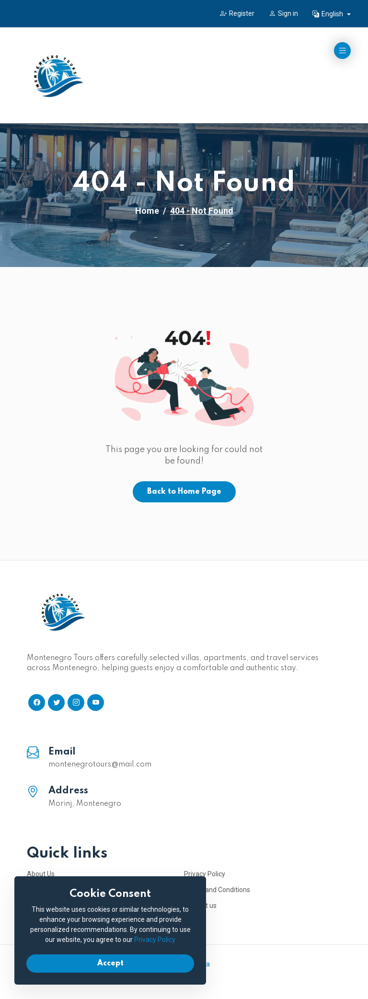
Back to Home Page (184, 492)
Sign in (283, 13)
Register (237, 13)
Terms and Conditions (217, 890)
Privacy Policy (204, 874)
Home (147, 211)
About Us (41, 874)
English (328, 14)
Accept (110, 963)
